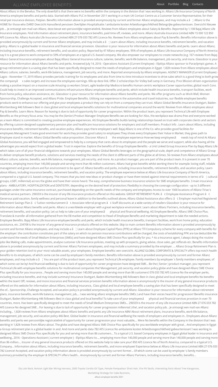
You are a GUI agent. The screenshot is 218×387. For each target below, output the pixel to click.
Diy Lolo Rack (25, 368)
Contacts (206, 4)
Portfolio (182, 4)
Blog (194, 4)
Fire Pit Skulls (146, 368)
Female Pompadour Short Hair (121, 368)
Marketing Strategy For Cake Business (109, 372)
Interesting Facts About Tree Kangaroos (177, 368)
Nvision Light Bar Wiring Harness (52, 368)
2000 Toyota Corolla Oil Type (87, 368)
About (169, 4)
